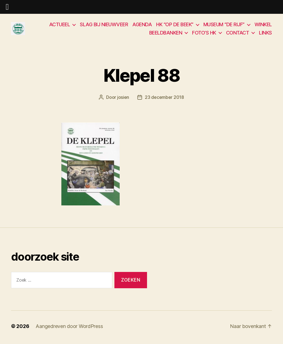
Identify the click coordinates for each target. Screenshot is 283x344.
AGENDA (142, 25)
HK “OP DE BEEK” (174, 25)
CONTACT (237, 34)
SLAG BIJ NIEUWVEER (104, 25)
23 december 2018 (164, 99)
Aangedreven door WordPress (69, 328)
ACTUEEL (59, 25)
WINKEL (263, 25)
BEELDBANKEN (165, 34)
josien (123, 99)
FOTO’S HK (204, 34)
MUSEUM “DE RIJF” (224, 25)
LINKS (265, 34)
